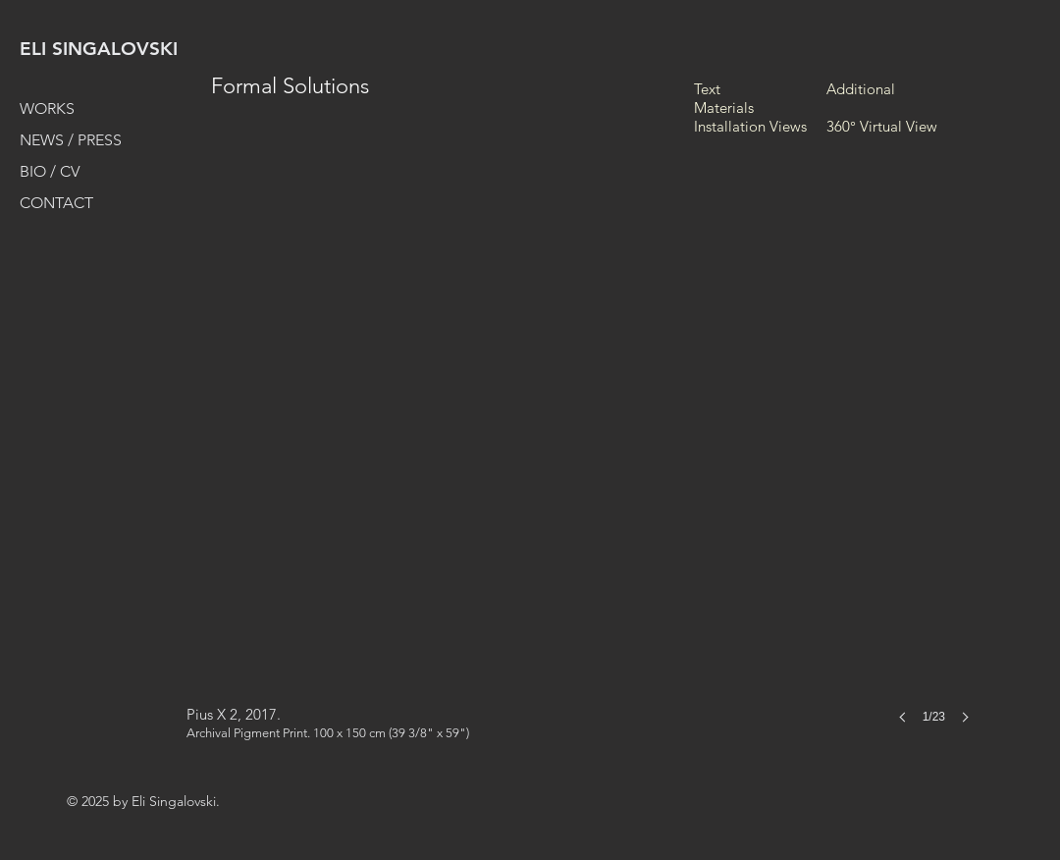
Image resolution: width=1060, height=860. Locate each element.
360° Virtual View (881, 126)
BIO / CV (50, 171)
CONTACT (56, 202)
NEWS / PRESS (71, 140)
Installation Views (750, 126)
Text (707, 89)
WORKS (47, 108)
